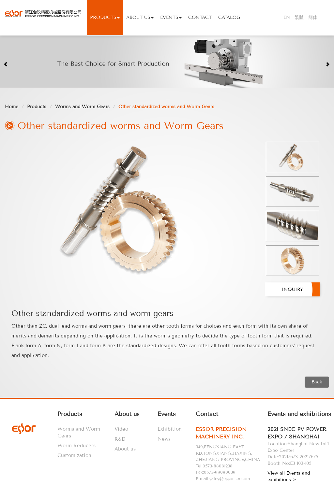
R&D (119, 439)
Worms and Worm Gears (82, 106)
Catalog (229, 17)
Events (171, 17)
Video (121, 429)
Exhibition (170, 429)
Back (316, 382)
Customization (74, 455)
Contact (200, 17)
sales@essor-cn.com (229, 478)
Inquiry (292, 289)
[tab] (230, 433)
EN (286, 17)
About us (125, 449)
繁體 (299, 17)
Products (105, 17)
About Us (140, 17)
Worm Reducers (76, 446)
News (164, 439)
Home (11, 106)
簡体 (312, 17)
